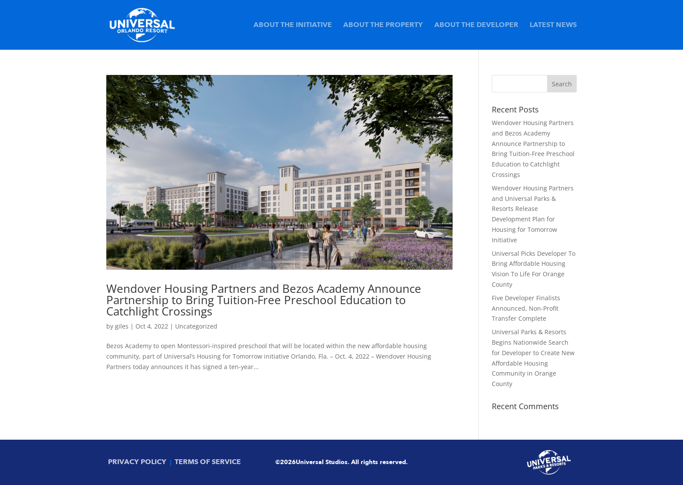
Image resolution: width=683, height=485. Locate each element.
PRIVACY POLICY (137, 462)
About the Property (383, 26)
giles (121, 326)
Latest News (553, 26)
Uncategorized (196, 326)
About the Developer (476, 26)
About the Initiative (293, 26)
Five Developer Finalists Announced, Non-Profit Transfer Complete (526, 308)
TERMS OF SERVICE (208, 462)
